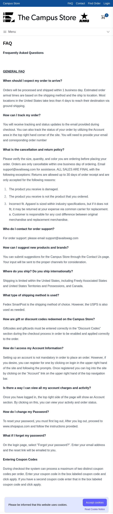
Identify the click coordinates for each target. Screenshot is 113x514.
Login (107, 3)
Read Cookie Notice (95, 509)
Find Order (94, 3)
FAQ (70, 3)
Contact (80, 3)
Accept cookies (95, 502)
